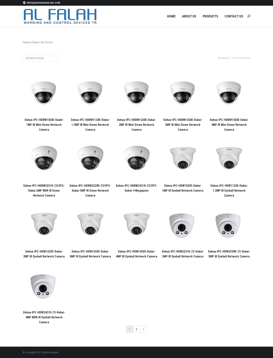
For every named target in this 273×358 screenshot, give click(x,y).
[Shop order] (42, 58)
